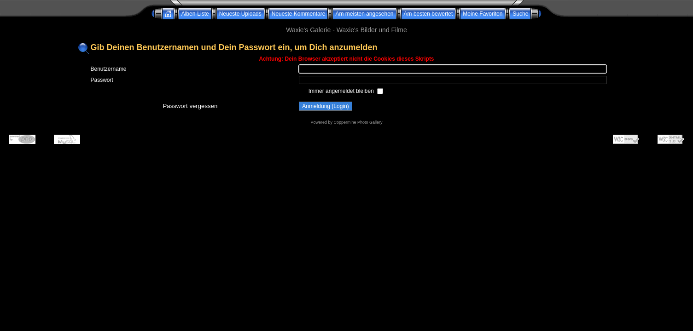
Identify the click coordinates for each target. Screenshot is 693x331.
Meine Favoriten (482, 14)
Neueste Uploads (240, 14)
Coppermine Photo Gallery (357, 122)
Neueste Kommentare (299, 14)
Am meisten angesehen (364, 14)
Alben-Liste (195, 14)
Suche (520, 14)
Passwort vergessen (190, 106)
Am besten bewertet (428, 14)
